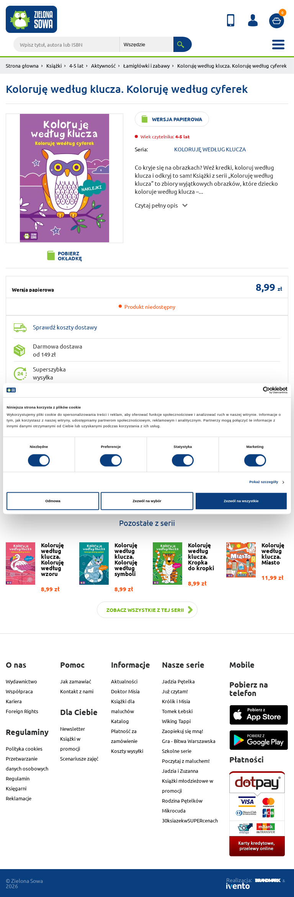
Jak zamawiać (75, 681)
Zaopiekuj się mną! (182, 731)
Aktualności (124, 681)
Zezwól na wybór (147, 501)
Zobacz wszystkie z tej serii (145, 610)
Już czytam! (175, 691)
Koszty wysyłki (127, 751)
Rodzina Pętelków (182, 800)
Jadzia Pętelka (178, 681)
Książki (54, 65)
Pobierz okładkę (70, 256)
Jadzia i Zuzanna (180, 770)
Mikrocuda (174, 810)
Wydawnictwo (21, 681)
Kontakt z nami (76, 691)
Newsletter (72, 728)
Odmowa (52, 501)
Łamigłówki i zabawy (146, 65)
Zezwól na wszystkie (241, 501)
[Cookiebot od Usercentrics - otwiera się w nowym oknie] (253, 390)
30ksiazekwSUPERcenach (190, 820)
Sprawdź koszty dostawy (65, 327)
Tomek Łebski (177, 711)
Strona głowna (22, 65)
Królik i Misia (176, 701)
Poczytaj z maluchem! (186, 761)
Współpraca (19, 691)
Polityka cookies (24, 748)
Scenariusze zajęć (79, 758)
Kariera (14, 701)
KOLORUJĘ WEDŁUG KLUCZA (210, 149)
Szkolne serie (176, 751)
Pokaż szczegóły (263, 482)
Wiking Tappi (176, 721)
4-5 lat (76, 65)
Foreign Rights (22, 711)
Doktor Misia (125, 691)
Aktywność (103, 65)
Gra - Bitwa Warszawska (189, 741)
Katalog (120, 721)
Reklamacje (18, 798)
